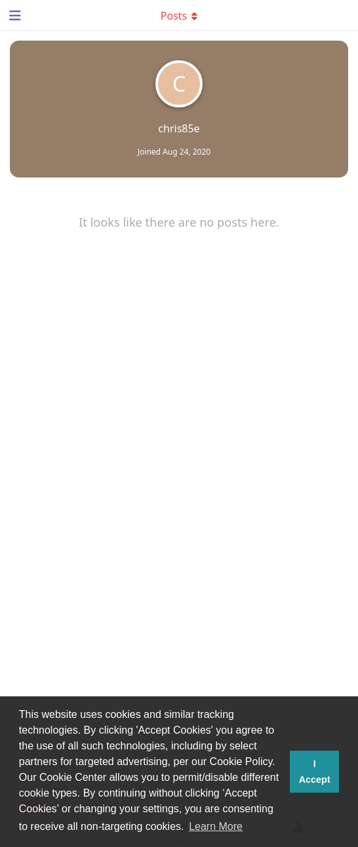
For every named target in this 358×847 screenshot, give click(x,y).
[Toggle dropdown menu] (179, 15)
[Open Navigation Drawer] (13, 15)
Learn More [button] (216, 826)
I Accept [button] (314, 772)
